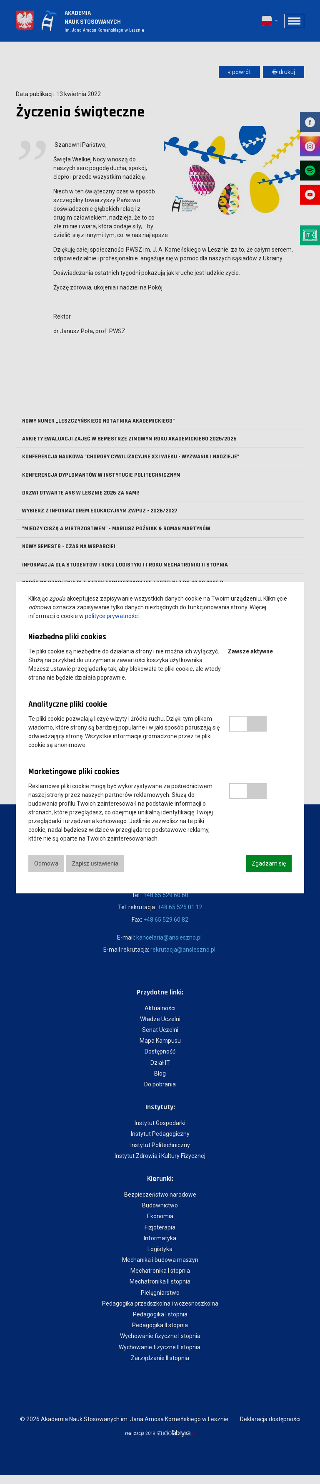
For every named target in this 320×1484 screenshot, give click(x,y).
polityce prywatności (112, 616)
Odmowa (46, 863)
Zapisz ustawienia (96, 863)
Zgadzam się (269, 863)
